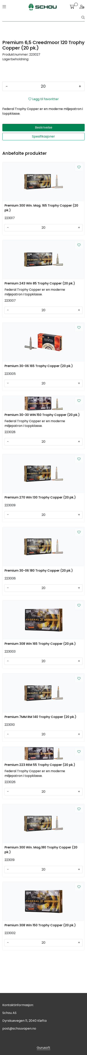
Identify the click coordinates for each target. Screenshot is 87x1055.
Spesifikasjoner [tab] (43, 174)
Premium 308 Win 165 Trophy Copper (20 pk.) (40, 682)
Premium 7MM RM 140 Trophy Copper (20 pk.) (40, 755)
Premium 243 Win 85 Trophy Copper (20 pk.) (40, 321)
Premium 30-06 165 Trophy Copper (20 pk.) (39, 404)
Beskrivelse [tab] (43, 165)
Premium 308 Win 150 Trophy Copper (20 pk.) (40, 963)
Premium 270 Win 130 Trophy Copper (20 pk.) (40, 535)
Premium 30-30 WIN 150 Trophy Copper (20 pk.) (42, 453)
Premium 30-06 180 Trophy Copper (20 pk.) (39, 608)
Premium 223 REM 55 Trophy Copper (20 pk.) (40, 803)
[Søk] (42, 18)
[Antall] (43, 124)
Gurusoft (43, 1047)
